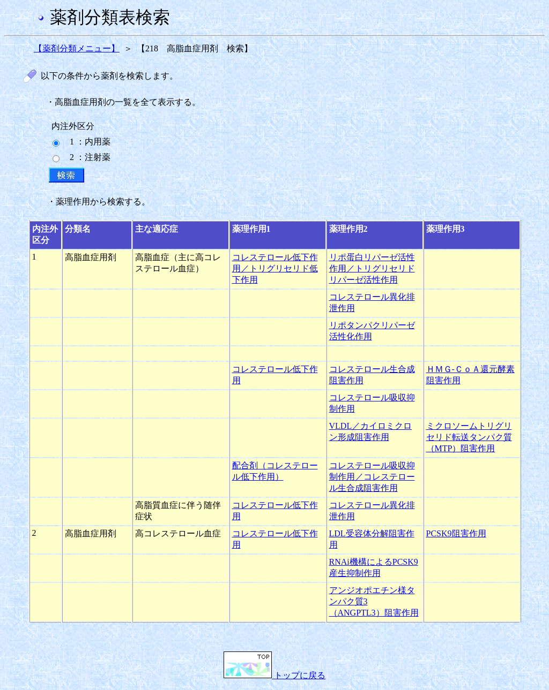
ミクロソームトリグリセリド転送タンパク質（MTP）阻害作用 (469, 437)
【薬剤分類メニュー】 (77, 48)
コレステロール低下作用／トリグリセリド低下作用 (275, 268)
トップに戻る (274, 675)
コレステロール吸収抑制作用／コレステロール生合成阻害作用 (372, 476)
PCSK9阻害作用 (456, 533)
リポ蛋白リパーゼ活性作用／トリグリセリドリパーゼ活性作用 (372, 268)
